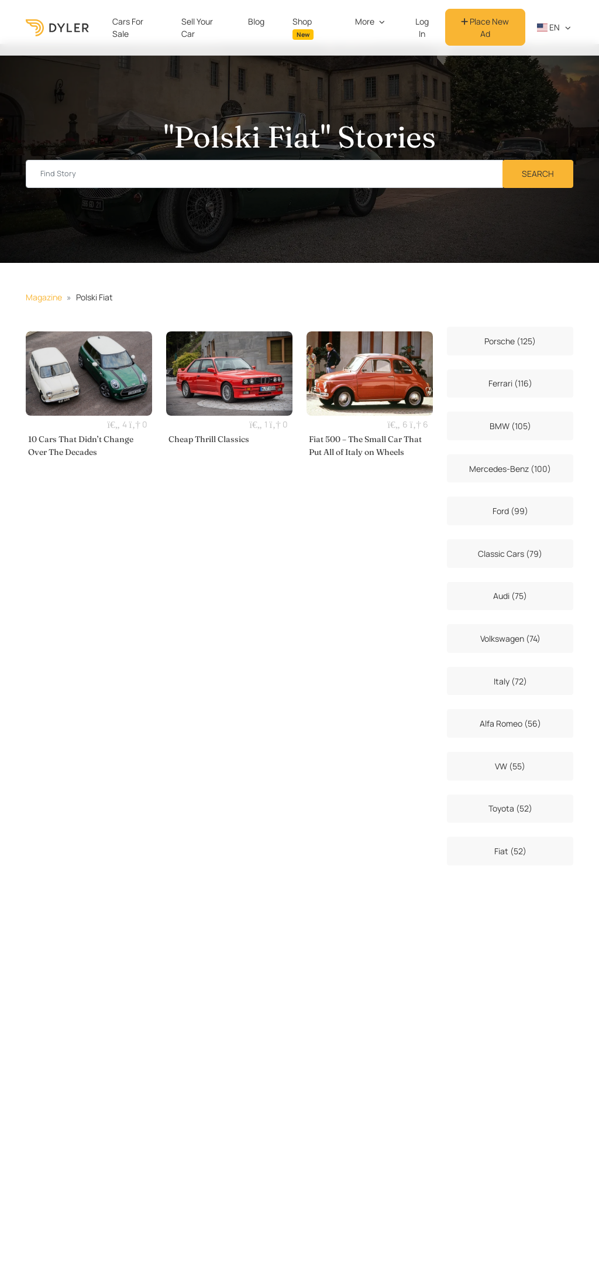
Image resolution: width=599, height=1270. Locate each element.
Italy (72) (510, 681)
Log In (422, 27)
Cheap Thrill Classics (208, 439)
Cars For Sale (127, 27)
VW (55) (510, 766)
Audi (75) (510, 595)
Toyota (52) (510, 808)
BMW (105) (510, 426)
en (548, 27)
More (364, 21)
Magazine (44, 297)
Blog (256, 21)
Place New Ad (485, 27)
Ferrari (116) (510, 383)
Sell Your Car (197, 27)
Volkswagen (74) (510, 638)
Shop (303, 28)
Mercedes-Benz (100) (510, 468)
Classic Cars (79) (510, 553)
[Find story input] (264, 174)
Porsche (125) (510, 341)
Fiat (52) (510, 851)
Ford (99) (510, 510)
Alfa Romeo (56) (510, 723)
